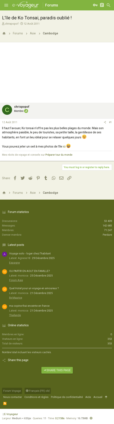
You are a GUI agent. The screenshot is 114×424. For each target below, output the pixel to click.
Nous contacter (12, 397)
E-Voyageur (11, 414)
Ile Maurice (15, 297)
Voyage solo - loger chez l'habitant (30, 253)
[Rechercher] (108, 5)
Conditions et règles (36, 397)
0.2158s (59, 418)
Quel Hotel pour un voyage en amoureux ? (34, 288)
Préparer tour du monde (58, 154)
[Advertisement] (57, 71)
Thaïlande (15, 315)
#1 (110, 122)
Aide (88, 397)
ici (64, 146)
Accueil (97, 397)
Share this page (57, 370)
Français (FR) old (38, 390)
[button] (6, 5)
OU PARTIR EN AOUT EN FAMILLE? (29, 271)
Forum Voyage (12, 390)
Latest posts (16, 244)
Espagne (14, 262)
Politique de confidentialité (67, 397)
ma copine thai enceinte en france (29, 305)
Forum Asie (16, 280)
